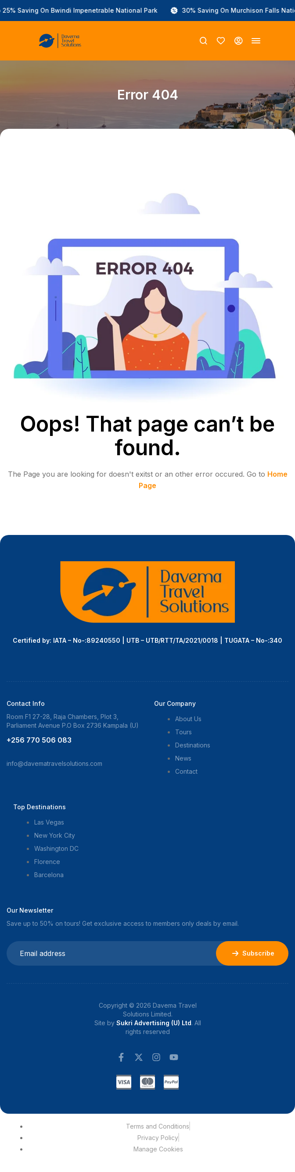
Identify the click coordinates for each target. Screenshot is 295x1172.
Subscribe (252, 953)
